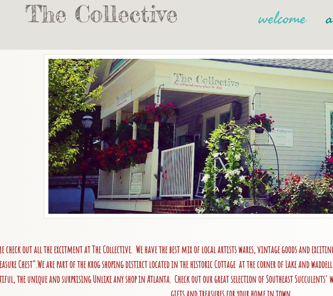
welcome (282, 18)
